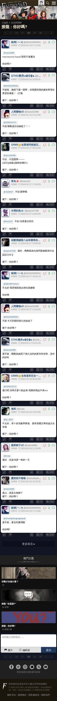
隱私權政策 (34, 695)
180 (40, 33)
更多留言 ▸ (28, 543)
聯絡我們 (45, 695)
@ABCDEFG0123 (11, 284)
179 (34, 33)
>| (51, 33)
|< (5, 33)
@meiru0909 (8, 53)
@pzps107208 (9, 251)
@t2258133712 (9, 122)
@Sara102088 (9, 155)
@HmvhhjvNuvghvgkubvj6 (14, 518)
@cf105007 (8, 192)
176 (16, 33)
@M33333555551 (10, 86)
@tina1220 (7, 221)
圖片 (8, 649)
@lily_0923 (8, 420)
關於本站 (11, 695)
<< (11, 33)
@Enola (6, 456)
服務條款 (22, 695)
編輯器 (24, 649)
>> (46, 33)
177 (22, 33)
